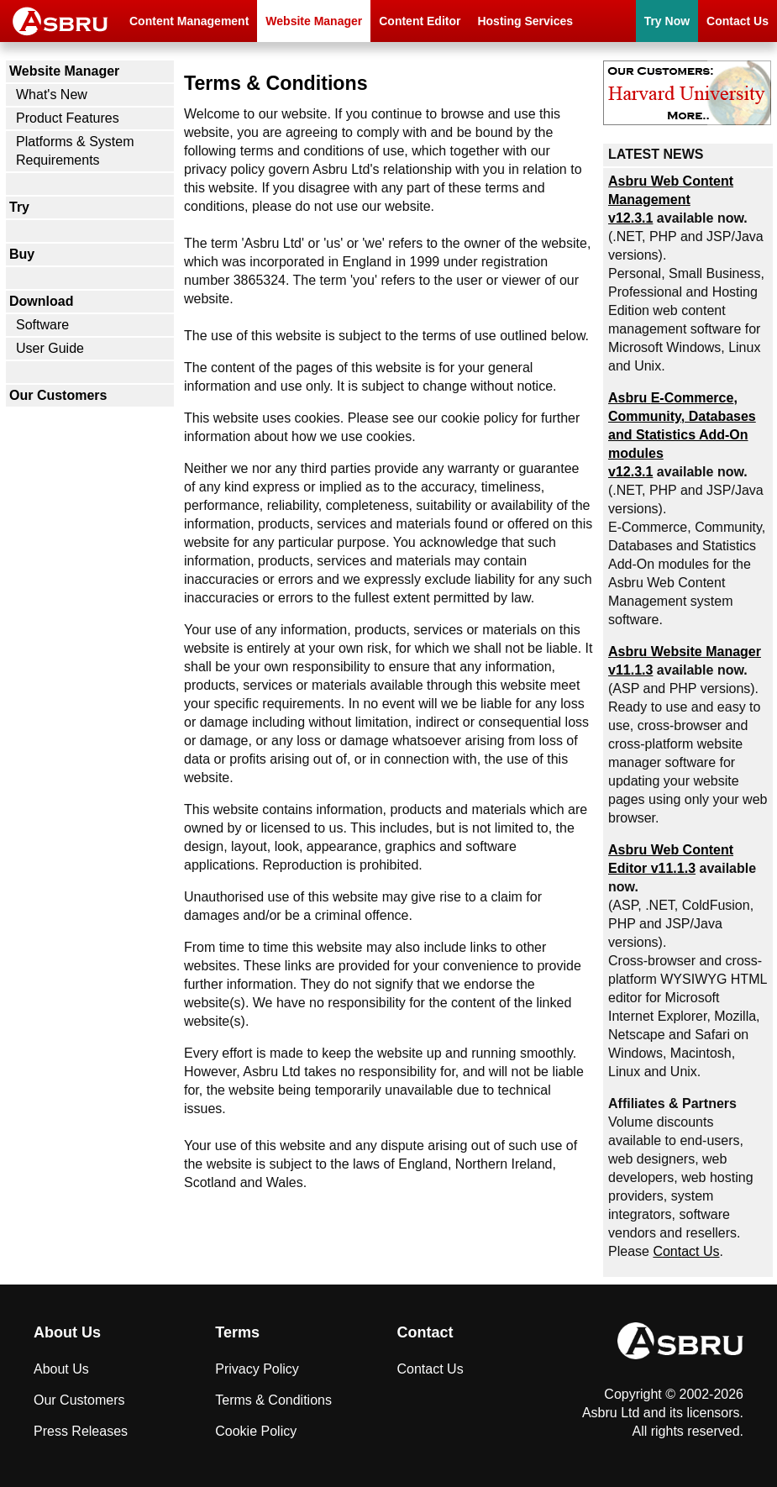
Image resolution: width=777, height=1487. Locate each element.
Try (19, 207)
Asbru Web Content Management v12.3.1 (670, 199)
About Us (61, 1369)
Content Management (189, 21)
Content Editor (419, 21)
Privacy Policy (257, 1369)
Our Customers (58, 395)
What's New (51, 94)
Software (42, 325)
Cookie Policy (256, 1431)
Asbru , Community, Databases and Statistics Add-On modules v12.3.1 (682, 435)
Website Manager (313, 21)
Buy (21, 254)
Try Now (667, 21)
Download (41, 301)
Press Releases (81, 1431)
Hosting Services (525, 21)
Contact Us (737, 21)
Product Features (67, 118)
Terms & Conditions (273, 1400)
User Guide (50, 348)
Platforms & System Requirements (75, 150)
